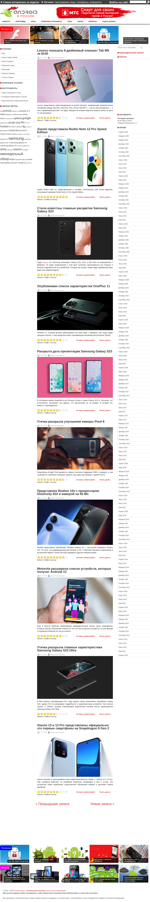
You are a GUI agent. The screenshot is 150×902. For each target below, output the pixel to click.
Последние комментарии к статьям (14, 97)
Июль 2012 (123, 643)
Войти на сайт (118, 2)
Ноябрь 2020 (123, 244)
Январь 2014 (123, 571)
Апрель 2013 (123, 607)
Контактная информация (56, 891)
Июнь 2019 (123, 312)
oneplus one (22, 134)
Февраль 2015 (124, 519)
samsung (16, 138)
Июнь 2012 (123, 647)
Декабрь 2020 (124, 240)
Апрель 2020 (123, 272)
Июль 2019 (123, 308)
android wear (17, 114)
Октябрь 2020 (124, 248)
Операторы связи (8, 65)
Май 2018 (122, 364)
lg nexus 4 (28, 127)
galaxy (18, 118)
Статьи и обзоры (8, 77)
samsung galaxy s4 (18, 142)
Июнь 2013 (123, 599)
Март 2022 (122, 180)
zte (23, 149)
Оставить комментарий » (85, 118)
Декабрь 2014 (124, 527)
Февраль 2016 (124, 471)
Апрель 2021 (123, 224)
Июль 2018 (123, 356)
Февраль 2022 (124, 184)
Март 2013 (122, 611)
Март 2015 (122, 515)
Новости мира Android (9, 57)
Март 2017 (122, 420)
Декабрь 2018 (124, 336)
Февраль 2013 (124, 615)
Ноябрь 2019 (123, 292)
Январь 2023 (123, 140)
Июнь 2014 (123, 551)
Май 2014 (122, 555)
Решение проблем (8, 73)
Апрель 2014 (123, 559)
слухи (45, 262)
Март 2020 (122, 276)
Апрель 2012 (123, 655)
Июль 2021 (123, 212)
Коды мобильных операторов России (15, 101)
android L (9, 114)
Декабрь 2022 (124, 144)
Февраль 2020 (124, 280)
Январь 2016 (123, 475)
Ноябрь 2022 (123, 148)
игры (73, 2)
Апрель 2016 (123, 463)
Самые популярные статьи (11, 93)
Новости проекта (8, 61)
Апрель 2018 (123, 368)
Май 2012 (122, 651)
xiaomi (17, 149)
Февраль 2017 (124, 424)
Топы (69, 21)
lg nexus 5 (4, 130)
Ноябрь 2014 (123, 531)
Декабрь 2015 (124, 479)
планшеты (95, 2)
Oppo (28, 134)
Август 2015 (123, 495)
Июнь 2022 (123, 168)
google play (14, 122)
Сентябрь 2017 (124, 396)
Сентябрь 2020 (124, 252)
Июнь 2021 (123, 216)
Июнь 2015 (123, 503)
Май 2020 (122, 268)
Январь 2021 (123, 236)
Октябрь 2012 (124, 631)
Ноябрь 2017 (123, 388)
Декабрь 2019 (124, 288)
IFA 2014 (12, 127)
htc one (27, 123)
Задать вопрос (109, 21)
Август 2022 (123, 160)
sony (3, 149)
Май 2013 (122, 603)
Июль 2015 (123, 499)
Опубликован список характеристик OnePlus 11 (73, 286)
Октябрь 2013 (124, 583)
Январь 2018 (123, 380)
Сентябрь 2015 (124, 491)
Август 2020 (123, 256)
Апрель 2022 (123, 176)
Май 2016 (122, 459)
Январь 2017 (123, 428)
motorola (14, 130)
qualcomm (4, 139)
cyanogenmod (9, 118)
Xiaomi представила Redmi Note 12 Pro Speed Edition (71, 131)
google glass (4, 123)
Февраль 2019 (124, 328)
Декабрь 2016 (124, 432)
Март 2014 (122, 563)
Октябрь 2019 (124, 296)
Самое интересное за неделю (21, 2)
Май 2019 (122, 316)
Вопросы (93, 21)
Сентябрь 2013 (124, 587)
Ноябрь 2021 (123, 196)
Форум (80, 21)
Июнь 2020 (123, 264)
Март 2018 (122, 372)
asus (2, 118)
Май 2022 (122, 172)
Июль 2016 (123, 451)
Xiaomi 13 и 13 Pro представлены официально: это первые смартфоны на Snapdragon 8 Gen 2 (73, 727)
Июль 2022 (123, 164)
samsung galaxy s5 (8, 146)
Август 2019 (123, 304)
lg (24, 126)
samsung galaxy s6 (23, 145)
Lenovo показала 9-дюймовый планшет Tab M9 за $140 (73, 52)
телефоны (82, 2)
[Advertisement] (133, 85)
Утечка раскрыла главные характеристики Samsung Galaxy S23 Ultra (69, 649)
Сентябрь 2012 (124, 635)
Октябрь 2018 (124, 344)
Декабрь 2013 (124, 575)
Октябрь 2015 (124, 487)
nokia (8, 134)
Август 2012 (123, 639)
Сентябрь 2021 (124, 204)
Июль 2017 (123, 404)
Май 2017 (122, 412)
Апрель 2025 (123, 132)
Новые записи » (102, 804)
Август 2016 (123, 447)
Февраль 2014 (124, 567)
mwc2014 (23, 130)
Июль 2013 (123, 595)
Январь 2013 (123, 619)
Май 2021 (122, 220)
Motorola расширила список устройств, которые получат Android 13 (74, 570)
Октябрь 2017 (124, 392)
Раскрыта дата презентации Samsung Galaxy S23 (74, 351)
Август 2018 (123, 352)
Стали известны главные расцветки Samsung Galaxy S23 (72, 210)
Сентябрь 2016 (124, 443)
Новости (6, 21)
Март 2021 (122, 228)
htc (23, 122)
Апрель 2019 (123, 320)
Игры (33, 21)
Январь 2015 (123, 523)
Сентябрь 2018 (124, 348)
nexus (3, 134)
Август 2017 (123, 400)
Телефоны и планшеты (51, 21)
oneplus (14, 134)
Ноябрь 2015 (123, 483)
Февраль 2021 (124, 232)
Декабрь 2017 (124, 384)
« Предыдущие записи (52, 804)
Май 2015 (122, 507)
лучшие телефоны (18, 163)
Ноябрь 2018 (123, 340)
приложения (62, 2)
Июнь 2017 (123, 408)
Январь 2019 (123, 332)
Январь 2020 (123, 284)
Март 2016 (122, 467)
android (6, 110)
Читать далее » (105, 118)
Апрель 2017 (123, 416)
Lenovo (19, 126)
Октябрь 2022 (124, 152)
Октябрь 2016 (124, 439)
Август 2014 (123, 543)
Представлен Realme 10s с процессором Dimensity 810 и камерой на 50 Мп (68, 492)
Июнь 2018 (123, 360)
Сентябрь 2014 (124, 539)
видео (26, 149)
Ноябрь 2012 (123, 627)
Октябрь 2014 (124, 535)
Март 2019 (122, 324)
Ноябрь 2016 (123, 436)
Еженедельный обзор (131, 53)
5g (1, 111)
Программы (20, 21)
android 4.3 (15, 111)
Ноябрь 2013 (123, 579)
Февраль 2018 (124, 376)
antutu (25, 114)
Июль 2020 (123, 260)
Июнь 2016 (123, 455)
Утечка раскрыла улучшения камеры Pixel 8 (70, 421)
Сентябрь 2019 (124, 300)
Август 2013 (123, 591)
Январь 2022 (123, 188)
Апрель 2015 (123, 511)
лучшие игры (20, 159)
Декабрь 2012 (124, 623)
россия (29, 163)
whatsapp (10, 149)
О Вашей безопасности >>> (127, 123)
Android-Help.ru (20, 891)
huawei (4, 126)
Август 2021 (123, 208)
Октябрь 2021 (124, 200)
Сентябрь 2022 (124, 156)
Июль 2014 (123, 547)
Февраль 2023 (124, 136)
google (26, 118)
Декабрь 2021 (124, 192)
